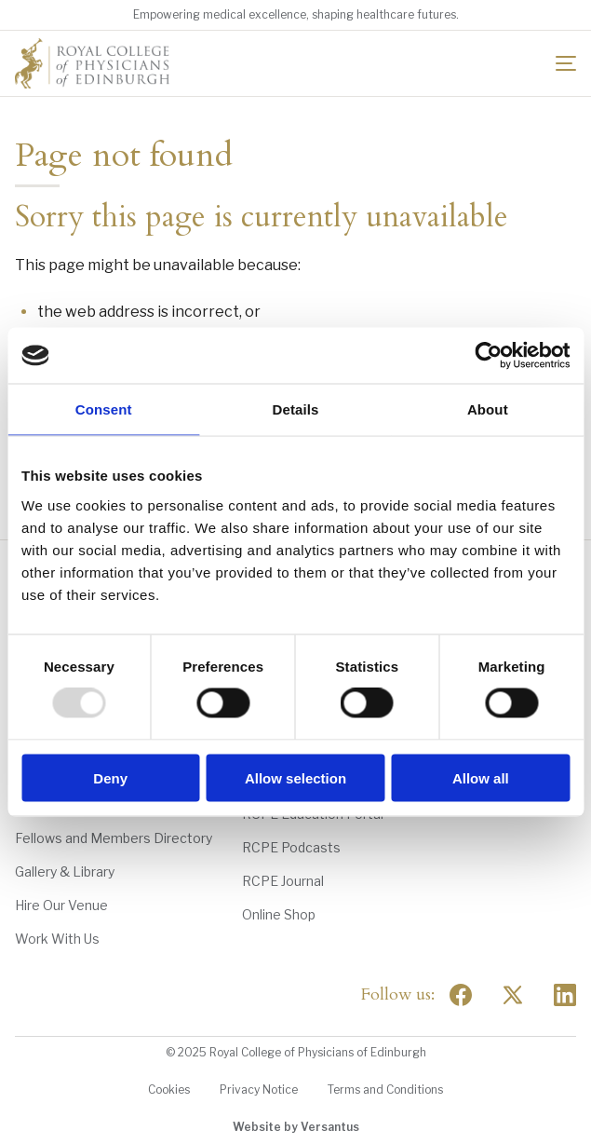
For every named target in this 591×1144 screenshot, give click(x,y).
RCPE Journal (283, 881)
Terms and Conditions (385, 1089)
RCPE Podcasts (291, 847)
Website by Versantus (296, 1127)
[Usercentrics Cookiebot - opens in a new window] (488, 356)
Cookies (169, 1089)
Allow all (480, 777)
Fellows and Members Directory (113, 838)
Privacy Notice (259, 1089)
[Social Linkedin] (565, 995)
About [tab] (487, 409)
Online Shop (279, 914)
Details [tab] (296, 409)
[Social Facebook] (461, 995)
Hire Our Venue (61, 905)
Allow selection (295, 777)
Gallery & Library (64, 871)
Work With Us (57, 939)
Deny (110, 777)
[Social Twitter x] (513, 995)
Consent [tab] (103, 409)
